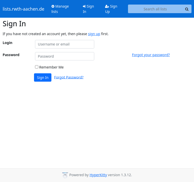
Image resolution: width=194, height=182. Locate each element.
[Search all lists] (155, 9)
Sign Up (111, 9)
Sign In (88, 9)
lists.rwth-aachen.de (23, 9)
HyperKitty (98, 174)
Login (8, 42)
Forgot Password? (69, 77)
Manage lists (60, 9)
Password (11, 54)
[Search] (186, 9)
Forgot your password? (151, 54)
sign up (94, 33)
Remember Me (49, 67)
